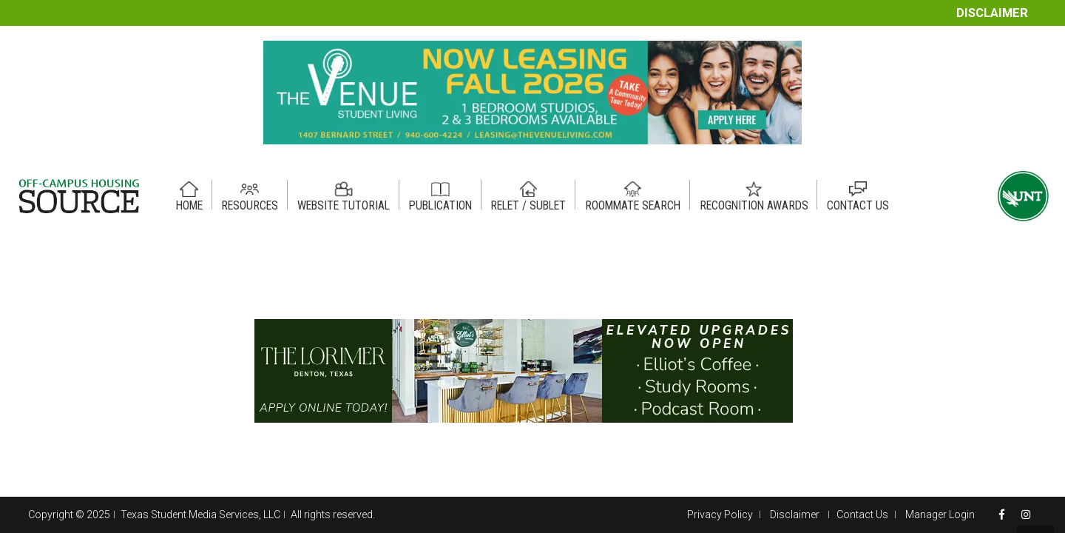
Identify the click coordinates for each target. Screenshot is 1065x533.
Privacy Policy (720, 514)
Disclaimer (992, 13)
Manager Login (940, 514)
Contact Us (862, 514)
